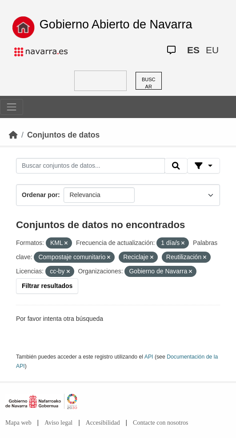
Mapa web (18, 422)
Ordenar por (40, 194)
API (148, 357)
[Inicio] (13, 134)
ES (193, 50)
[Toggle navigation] (11, 107)
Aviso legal (58, 422)
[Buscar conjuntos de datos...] (90, 166)
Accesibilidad (103, 422)
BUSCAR (149, 83)
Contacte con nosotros (160, 422)
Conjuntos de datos (63, 134)
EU (212, 50)
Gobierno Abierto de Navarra (116, 24)
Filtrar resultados (47, 285)
